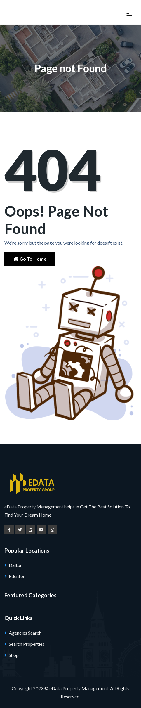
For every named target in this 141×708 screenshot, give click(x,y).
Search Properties (26, 644)
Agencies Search (25, 633)
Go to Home (29, 259)
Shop (14, 655)
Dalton (15, 565)
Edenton (17, 576)
